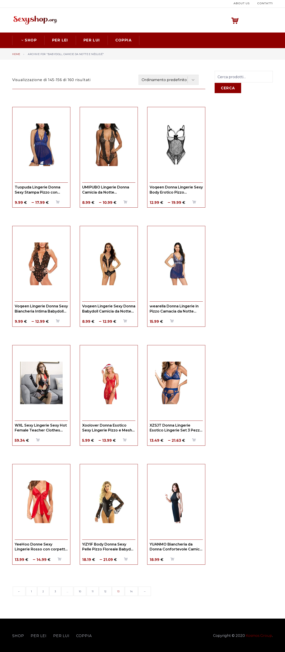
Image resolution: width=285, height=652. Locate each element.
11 (93, 591)
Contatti (265, 3)
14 (131, 591)
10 (80, 591)
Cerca (228, 88)
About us (242, 3)
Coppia (123, 40)
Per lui (91, 40)
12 (105, 591)
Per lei (60, 40)
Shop (28, 40)
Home (16, 54)
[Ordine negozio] (168, 80)
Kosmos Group (259, 636)
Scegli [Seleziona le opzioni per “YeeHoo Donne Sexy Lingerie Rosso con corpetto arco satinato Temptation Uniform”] (59, 559)
